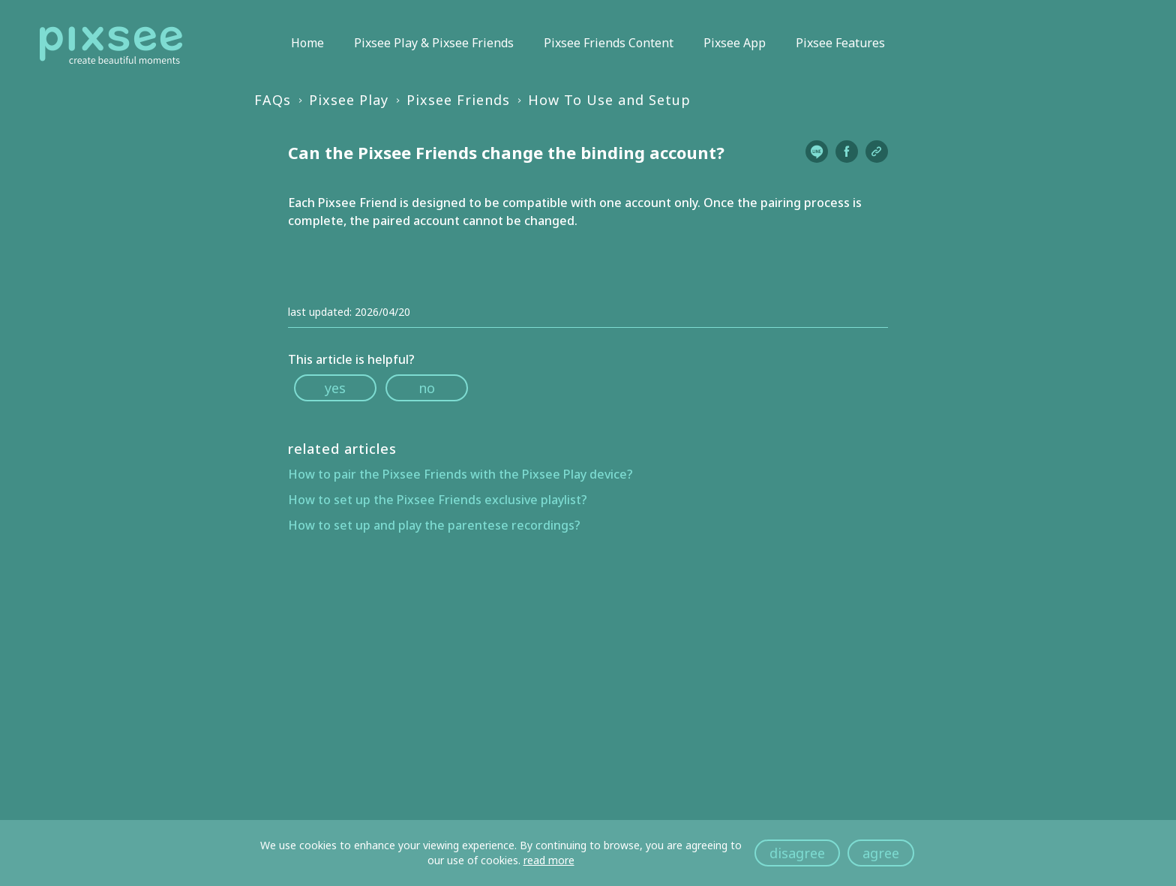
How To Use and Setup (609, 100)
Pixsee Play (348, 100)
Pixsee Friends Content (609, 43)
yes (335, 388)
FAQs (272, 100)
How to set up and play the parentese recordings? (434, 525)
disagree (797, 853)
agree (880, 853)
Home (307, 43)
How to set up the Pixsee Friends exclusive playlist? (437, 499)
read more (549, 860)
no (426, 388)
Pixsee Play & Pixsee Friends (434, 43)
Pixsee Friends (458, 100)
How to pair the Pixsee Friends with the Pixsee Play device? (460, 474)
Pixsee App (735, 43)
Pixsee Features (840, 43)
